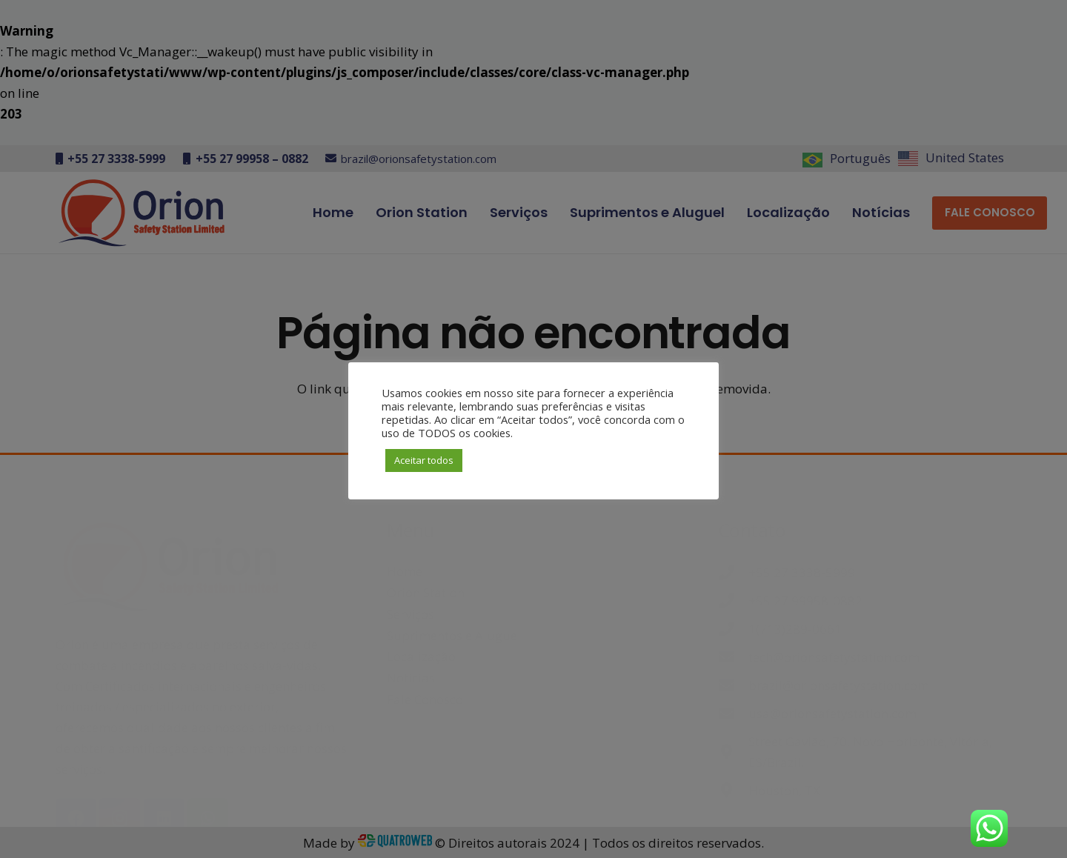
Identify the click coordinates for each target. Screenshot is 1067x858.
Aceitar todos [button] (423, 460)
